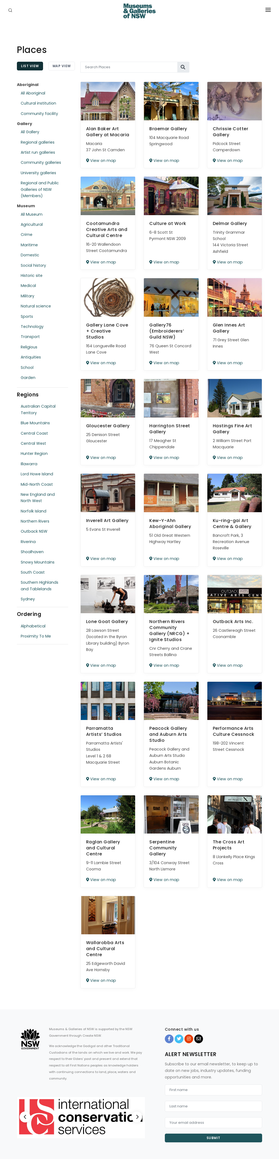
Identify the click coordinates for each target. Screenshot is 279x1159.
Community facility (39, 113)
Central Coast (34, 433)
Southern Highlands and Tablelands (39, 585)
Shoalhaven (32, 552)
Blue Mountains (35, 423)
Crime (26, 234)
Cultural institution (38, 103)
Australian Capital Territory (38, 409)
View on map (101, 160)
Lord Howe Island (37, 474)
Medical (28, 285)
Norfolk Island (33, 511)
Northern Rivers (35, 521)
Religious (29, 347)
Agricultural (32, 224)
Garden (28, 377)
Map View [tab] (62, 66)
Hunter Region (34, 453)
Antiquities (31, 357)
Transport (30, 336)
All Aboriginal (33, 93)
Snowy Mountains (37, 562)
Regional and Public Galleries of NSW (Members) (40, 189)
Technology (32, 326)
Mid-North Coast (37, 484)
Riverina (28, 541)
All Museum (32, 214)
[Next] (136, 1116)
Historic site (32, 275)
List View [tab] (30, 66)
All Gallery (30, 132)
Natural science (36, 306)
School (27, 367)
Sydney (28, 599)
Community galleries (41, 162)
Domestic (30, 255)
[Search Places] (129, 67)
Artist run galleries (38, 152)
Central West (33, 443)
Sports (27, 316)
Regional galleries (37, 142)
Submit (213, 1138)
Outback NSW (34, 531)
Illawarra (29, 464)
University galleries (38, 173)
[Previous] (25, 1116)
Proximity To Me (36, 636)
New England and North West (38, 497)
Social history (33, 265)
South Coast (33, 572)
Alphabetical (33, 626)
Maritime (29, 245)
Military (27, 296)
